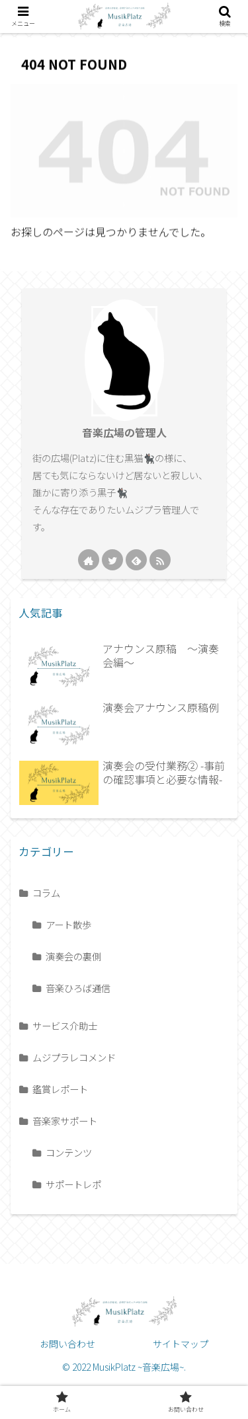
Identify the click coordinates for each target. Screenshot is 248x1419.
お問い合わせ (67, 1343)
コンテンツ (69, 1152)
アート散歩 (68, 924)
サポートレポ (73, 1184)
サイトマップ (180, 1343)
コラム (46, 893)
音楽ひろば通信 (78, 988)
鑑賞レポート (60, 1089)
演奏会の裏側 (73, 956)
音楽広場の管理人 (124, 432)
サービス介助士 (64, 1025)
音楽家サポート (64, 1121)
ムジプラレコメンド (74, 1057)
